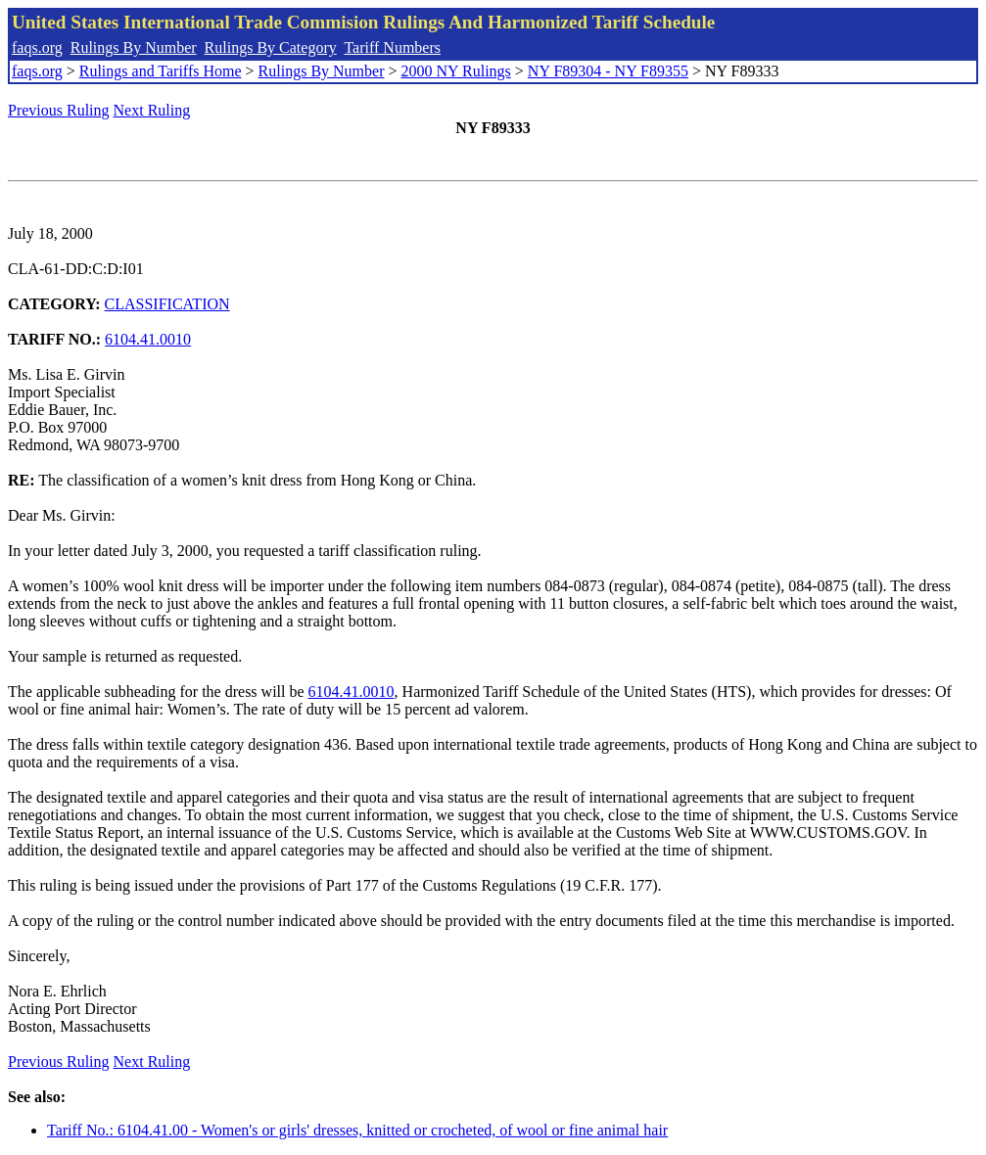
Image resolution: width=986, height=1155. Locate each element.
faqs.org (37, 47)
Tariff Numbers (392, 47)
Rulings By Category (271, 47)
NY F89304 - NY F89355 (608, 71)
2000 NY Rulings (456, 71)
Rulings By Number (133, 47)
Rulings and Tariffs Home (160, 71)
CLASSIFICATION (167, 304)
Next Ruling (152, 110)
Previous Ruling (59, 110)
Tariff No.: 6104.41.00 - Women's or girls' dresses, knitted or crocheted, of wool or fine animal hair (357, 1130)
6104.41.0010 (148, 339)
